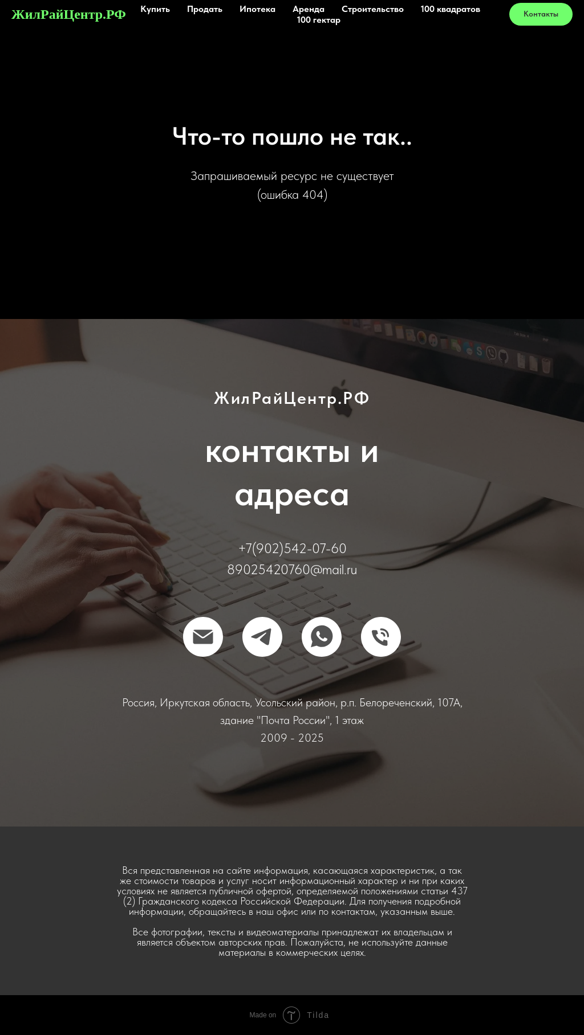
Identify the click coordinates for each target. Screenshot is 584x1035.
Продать (204, 8)
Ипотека (257, 8)
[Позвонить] (381, 637)
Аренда (309, 8)
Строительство (373, 8)
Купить (155, 8)
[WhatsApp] (322, 637)
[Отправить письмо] (203, 637)
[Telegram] (262, 637)
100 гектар (318, 19)
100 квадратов (450, 8)
